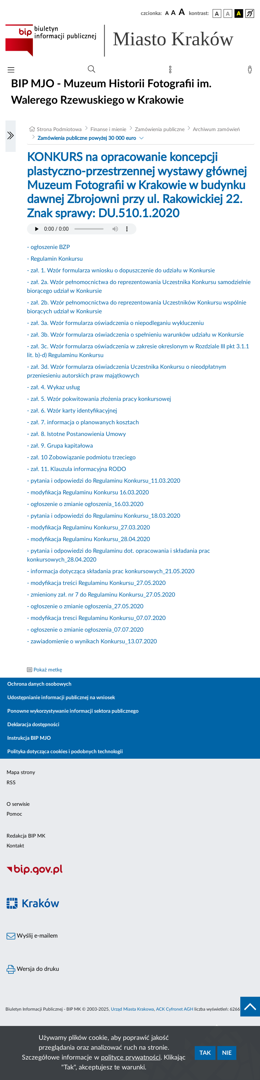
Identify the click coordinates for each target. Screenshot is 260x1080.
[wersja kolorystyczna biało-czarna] (228, 13)
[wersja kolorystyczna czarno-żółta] (239, 13)
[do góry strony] (250, 1006)
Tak (205, 1053)
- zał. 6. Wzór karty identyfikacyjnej (72, 411)
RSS (11, 782)
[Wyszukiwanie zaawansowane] (91, 69)
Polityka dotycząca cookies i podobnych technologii (65, 751)
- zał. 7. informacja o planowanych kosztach (83, 422)
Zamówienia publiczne (160, 129)
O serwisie (18, 804)
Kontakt (15, 846)
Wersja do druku (33, 969)
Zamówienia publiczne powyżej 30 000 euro (87, 138)
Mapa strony (21, 772)
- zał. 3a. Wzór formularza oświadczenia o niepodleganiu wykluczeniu (115, 323)
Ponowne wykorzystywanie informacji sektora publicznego (73, 711)
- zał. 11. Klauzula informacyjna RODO (76, 469)
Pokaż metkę (48, 670)
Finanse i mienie (108, 129)
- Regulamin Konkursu (55, 259)
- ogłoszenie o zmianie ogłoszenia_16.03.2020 (85, 504)
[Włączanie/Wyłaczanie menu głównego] (10, 71)
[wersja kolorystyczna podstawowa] (217, 13)
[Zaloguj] (251, 71)
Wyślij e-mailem (32, 936)
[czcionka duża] (182, 12)
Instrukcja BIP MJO (29, 738)
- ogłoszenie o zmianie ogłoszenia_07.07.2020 (85, 630)
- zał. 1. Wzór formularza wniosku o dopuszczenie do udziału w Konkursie (121, 270)
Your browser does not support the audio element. (81, 228)
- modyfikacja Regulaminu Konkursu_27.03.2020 (88, 528)
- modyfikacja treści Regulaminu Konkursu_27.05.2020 (96, 583)
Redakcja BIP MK (26, 836)
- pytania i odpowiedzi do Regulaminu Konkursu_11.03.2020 (103, 481)
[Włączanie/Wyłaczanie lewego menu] (10, 136)
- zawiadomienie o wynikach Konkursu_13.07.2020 (92, 641)
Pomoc (14, 814)
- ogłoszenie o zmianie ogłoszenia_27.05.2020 (85, 606)
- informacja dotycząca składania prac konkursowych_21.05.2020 (110, 571)
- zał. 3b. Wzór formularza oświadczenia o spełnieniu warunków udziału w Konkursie (135, 335)
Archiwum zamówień (216, 129)
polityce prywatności (130, 1057)
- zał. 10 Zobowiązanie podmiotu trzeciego (81, 457)
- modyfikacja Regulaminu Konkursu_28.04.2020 (88, 539)
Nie (227, 1053)
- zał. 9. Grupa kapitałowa (60, 446)
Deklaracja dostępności (33, 724)
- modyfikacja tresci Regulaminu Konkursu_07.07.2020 (96, 618)
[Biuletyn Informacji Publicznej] (130, 874)
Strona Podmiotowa (59, 129)
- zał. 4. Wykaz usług (53, 387)
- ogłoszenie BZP (48, 247)
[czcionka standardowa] (167, 13)
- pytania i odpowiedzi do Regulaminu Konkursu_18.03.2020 (103, 516)
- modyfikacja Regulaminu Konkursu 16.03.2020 (88, 492)
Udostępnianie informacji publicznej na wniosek (61, 697)
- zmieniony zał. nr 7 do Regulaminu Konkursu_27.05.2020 (101, 595)
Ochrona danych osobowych (39, 684)
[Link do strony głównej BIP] (129, 40)
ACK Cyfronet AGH (174, 1009)
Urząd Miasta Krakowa (132, 1009)
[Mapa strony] (172, 71)
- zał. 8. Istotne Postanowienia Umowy (76, 434)
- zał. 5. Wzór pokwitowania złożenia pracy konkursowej (99, 399)
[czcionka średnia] (173, 13)
